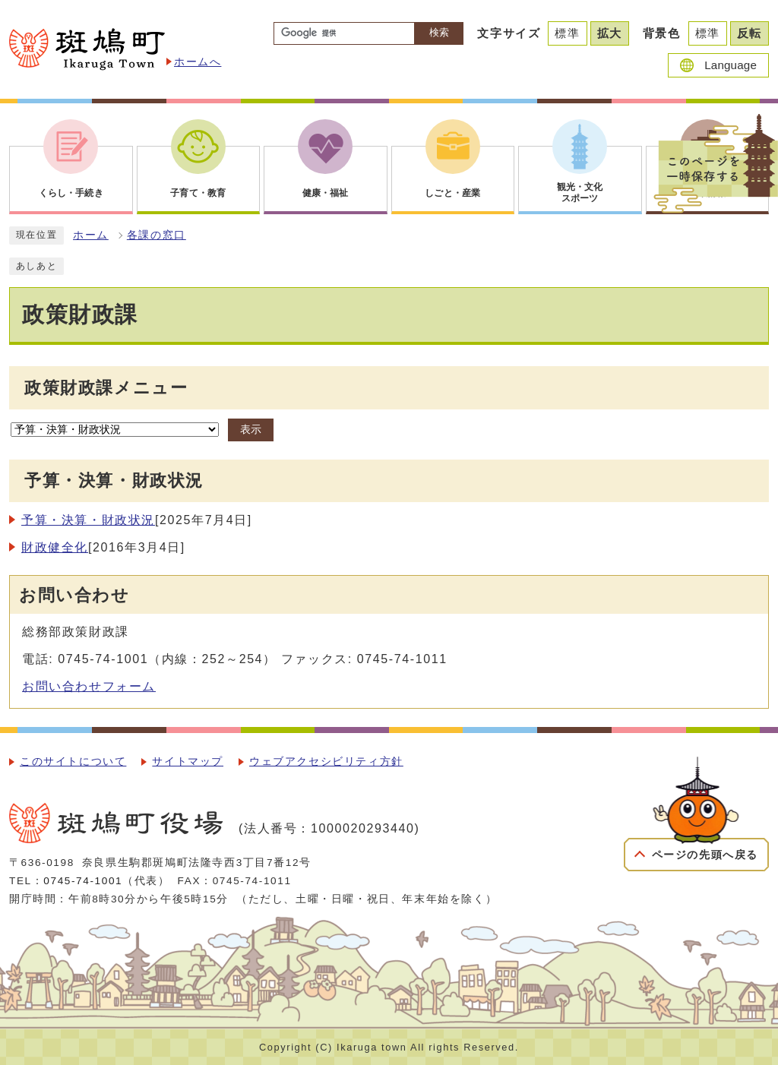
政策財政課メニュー (106, 387)
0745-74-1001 (82, 880)
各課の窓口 (156, 235)
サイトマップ (187, 761)
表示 (250, 429)
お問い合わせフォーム (89, 686)
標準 (567, 33)
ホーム (91, 235)
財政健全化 (54, 547)
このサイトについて (73, 761)
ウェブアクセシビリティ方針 (326, 761)
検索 (439, 32)
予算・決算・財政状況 (88, 520)
